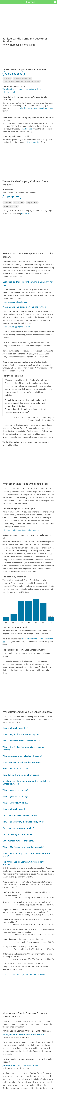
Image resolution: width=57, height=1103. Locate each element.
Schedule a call (9, 92)
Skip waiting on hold (33, 89)
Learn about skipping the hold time (17, 327)
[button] (55, 2)
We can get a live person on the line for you (24, 306)
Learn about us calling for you (15, 302)
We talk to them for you (12, 89)
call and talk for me (29, 639)
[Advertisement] (28, 129)
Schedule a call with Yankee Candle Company (21, 530)
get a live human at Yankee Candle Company (35, 108)
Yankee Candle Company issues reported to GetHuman (25, 974)
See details (25, 213)
